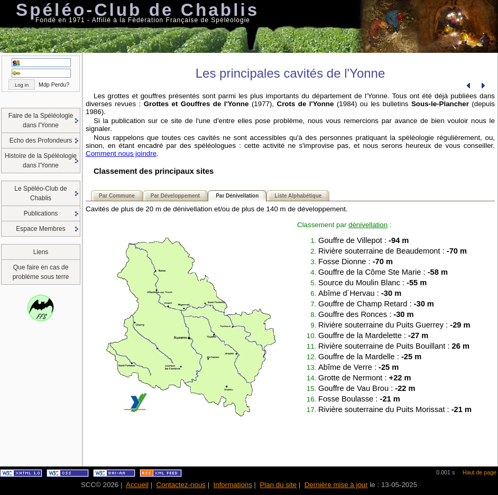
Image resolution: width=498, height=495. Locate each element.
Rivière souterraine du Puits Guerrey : (394, 325)
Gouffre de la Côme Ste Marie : (383, 272)
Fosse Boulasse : (359, 399)
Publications (41, 213)
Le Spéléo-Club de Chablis (40, 193)
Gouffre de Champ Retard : (376, 304)
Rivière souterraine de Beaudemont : (392, 251)
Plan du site (278, 485)
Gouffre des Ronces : (366, 314)
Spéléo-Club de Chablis (137, 10)
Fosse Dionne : (355, 261)
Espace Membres (40, 228)
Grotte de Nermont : (364, 377)
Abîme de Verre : (358, 367)
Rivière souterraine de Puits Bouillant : (393, 346)
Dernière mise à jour (336, 485)
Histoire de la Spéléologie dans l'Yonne (41, 160)
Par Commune (117, 196)
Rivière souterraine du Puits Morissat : (395, 409)
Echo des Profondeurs (41, 140)
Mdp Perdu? (54, 84)
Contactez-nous (181, 485)
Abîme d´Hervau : (359, 293)
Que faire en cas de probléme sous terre (41, 272)
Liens (41, 252)
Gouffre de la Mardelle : (369, 356)
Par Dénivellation (237, 196)
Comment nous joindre (121, 153)
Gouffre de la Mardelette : (373, 335)
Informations (233, 485)
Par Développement (175, 196)
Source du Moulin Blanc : (372, 282)
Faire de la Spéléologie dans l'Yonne (40, 120)
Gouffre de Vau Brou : (367, 388)
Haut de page (479, 472)
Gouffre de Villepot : (363, 240)
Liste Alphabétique (297, 196)
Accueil (137, 485)
